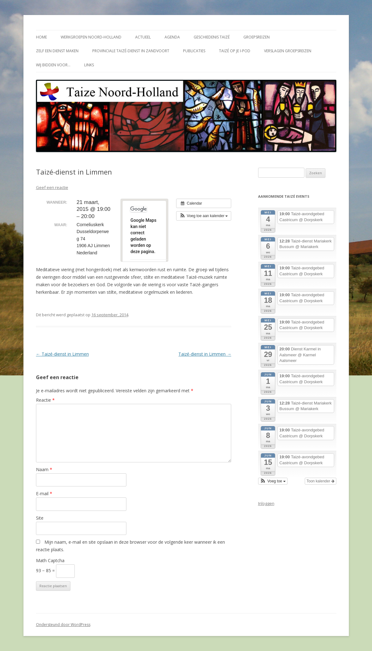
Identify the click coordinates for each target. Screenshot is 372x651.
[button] (203, 215)
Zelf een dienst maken (57, 50)
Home (41, 37)
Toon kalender (320, 481)
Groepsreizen (256, 37)
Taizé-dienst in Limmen (62, 354)
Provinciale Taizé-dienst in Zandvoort (130, 50)
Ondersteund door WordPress (63, 624)
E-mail (44, 493)
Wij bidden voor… (53, 65)
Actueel (143, 37)
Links (89, 65)
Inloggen (266, 503)
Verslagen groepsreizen (287, 50)
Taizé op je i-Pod (234, 50)
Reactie (45, 400)
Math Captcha (50, 560)
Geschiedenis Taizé (212, 37)
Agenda (172, 37)
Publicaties (194, 50)
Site (39, 518)
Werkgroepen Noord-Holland (91, 37)
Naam (44, 469)
